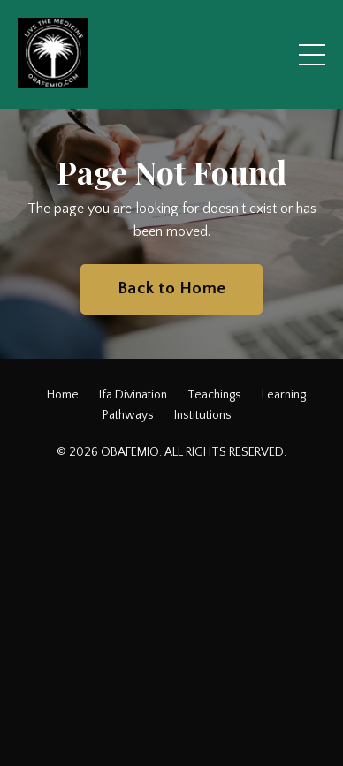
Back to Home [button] (171, 288)
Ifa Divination (133, 395)
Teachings (214, 395)
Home (63, 395)
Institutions (203, 415)
